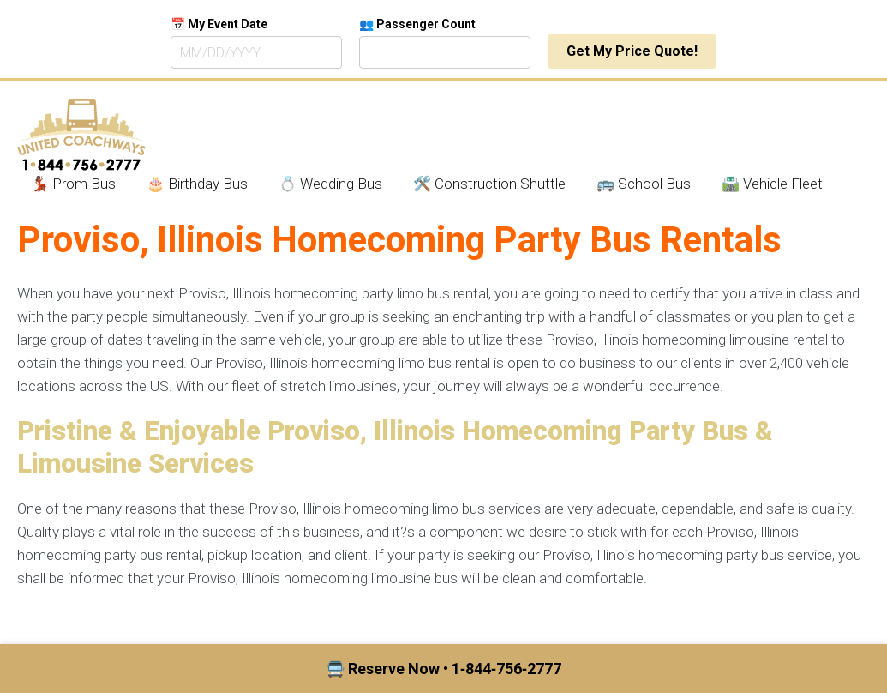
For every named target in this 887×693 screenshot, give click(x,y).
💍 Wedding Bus (330, 183)
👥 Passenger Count (417, 24)
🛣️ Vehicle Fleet (772, 183)
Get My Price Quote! (632, 51)
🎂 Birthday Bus (197, 183)
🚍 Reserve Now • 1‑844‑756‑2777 (443, 669)
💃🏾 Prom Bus (73, 183)
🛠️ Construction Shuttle (489, 183)
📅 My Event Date (219, 24)
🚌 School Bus (643, 183)
